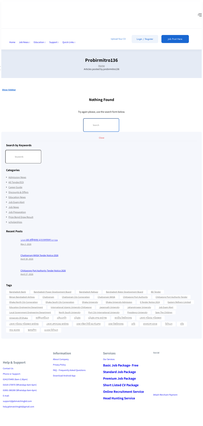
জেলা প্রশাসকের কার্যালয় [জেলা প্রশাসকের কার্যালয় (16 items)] (57, 323)
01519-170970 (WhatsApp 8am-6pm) (20, 384)
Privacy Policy (59, 364)
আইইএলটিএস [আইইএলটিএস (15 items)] (42, 317)
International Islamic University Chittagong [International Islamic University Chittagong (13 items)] (71, 307)
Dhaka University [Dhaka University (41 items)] (90, 302)
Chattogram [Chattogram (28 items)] (48, 297)
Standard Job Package (119, 372)
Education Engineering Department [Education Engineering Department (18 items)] (26, 307)
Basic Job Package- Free (120, 365)
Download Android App (64, 375)
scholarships (15, 222)
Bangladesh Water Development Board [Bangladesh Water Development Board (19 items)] (124, 291)
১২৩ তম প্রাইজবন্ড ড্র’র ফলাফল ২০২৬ (39, 239)
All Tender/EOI (16, 182)
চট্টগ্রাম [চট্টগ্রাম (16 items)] (77, 317)
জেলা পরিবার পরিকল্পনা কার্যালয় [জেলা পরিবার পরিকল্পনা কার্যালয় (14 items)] (24, 323)
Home (12, 42)
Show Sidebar (9, 89)
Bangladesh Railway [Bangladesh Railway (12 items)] (88, 291)
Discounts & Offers (18, 192)
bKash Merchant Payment (165, 394)
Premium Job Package (119, 378)
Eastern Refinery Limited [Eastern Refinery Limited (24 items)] (179, 302)
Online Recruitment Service (123, 391)
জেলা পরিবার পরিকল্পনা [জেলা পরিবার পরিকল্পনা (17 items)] (150, 317)
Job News (24, 42)
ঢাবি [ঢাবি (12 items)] (133, 323)
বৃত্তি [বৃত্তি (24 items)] (182, 323)
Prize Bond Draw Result (21, 217)
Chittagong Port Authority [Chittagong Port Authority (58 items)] (135, 297)
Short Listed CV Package (121, 385)
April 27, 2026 (27, 274)
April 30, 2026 (27, 258)
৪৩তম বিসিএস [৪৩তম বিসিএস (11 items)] (51, 330)
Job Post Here (175, 39)
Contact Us (8, 368)
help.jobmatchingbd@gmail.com (18, 406)
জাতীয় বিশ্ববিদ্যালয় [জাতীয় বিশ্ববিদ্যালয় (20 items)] (123, 317)
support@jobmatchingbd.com (17, 401)
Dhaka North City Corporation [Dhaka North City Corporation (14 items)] (23, 302)
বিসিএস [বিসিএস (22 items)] (168, 323)
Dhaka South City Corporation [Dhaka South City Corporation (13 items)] (60, 302)
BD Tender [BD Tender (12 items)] (156, 291)
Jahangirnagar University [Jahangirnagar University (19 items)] (139, 307)
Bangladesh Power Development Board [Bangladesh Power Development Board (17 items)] (52, 291)
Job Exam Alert (16, 202)
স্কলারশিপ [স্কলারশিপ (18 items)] (32, 330)
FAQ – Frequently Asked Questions (69, 370)
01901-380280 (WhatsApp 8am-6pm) (20, 390)
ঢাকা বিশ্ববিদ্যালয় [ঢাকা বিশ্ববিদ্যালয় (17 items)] (116, 323)
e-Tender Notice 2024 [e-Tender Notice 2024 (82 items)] (150, 302)
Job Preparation (17, 212)
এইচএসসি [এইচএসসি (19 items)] (61, 317)
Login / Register (145, 39)
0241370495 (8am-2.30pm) (15, 379)
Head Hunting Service (119, 398)
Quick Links (68, 42)
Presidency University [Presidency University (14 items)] (137, 312)
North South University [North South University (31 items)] (69, 312)
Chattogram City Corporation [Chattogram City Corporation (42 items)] (76, 297)
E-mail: (6, 395)
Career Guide (15, 187)
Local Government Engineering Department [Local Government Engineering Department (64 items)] (30, 312)
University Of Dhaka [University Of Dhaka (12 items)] (18, 317)
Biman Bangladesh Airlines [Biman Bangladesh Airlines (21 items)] (22, 297)
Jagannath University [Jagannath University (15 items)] (109, 307)
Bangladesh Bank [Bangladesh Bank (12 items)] (17, 291)
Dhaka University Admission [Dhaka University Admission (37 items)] (119, 302)
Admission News (17, 177)
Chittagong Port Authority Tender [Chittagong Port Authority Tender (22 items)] (171, 297)
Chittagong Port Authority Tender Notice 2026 (43, 270)
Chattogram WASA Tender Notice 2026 (39, 255)
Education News (17, 197)
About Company (61, 359)
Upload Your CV (118, 38)
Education (39, 42)
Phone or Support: (12, 373)
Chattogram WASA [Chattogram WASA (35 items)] (106, 297)
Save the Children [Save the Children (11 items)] (163, 312)
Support (54, 42)
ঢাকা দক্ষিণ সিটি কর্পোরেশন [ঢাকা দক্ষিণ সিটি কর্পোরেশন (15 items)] (88, 323)
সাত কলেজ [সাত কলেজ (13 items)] (14, 330)
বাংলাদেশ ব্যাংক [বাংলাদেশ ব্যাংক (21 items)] (150, 323)
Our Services (109, 359)
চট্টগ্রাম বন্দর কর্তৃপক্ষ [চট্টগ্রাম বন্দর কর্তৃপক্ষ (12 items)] (97, 317)
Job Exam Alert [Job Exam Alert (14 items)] (166, 307)
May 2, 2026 (26, 244)
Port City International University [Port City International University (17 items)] (103, 312)
